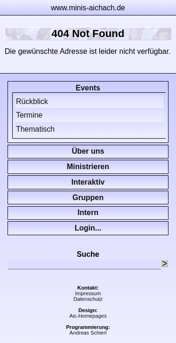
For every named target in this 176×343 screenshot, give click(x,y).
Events (88, 88)
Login (85, 228)
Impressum (88, 293)
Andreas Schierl (88, 333)
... (98, 228)
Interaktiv (88, 182)
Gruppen (88, 197)
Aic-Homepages (88, 316)
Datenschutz (87, 299)
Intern (87, 212)
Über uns (88, 151)
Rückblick (32, 101)
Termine (29, 115)
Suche (88, 254)
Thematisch (35, 129)
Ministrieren (88, 167)
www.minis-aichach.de (88, 8)
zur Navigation (168, 7)
